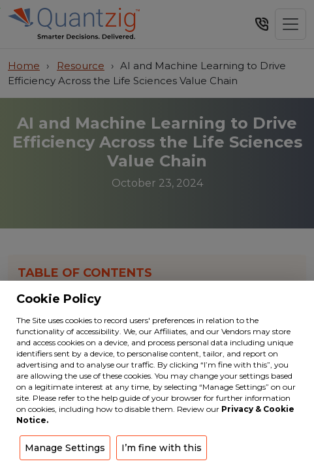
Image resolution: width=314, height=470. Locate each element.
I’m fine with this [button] (161, 448)
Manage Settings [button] (65, 448)
